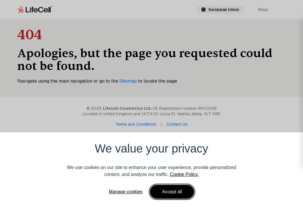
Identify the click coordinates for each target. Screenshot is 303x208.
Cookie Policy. (184, 174)
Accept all (172, 191)
